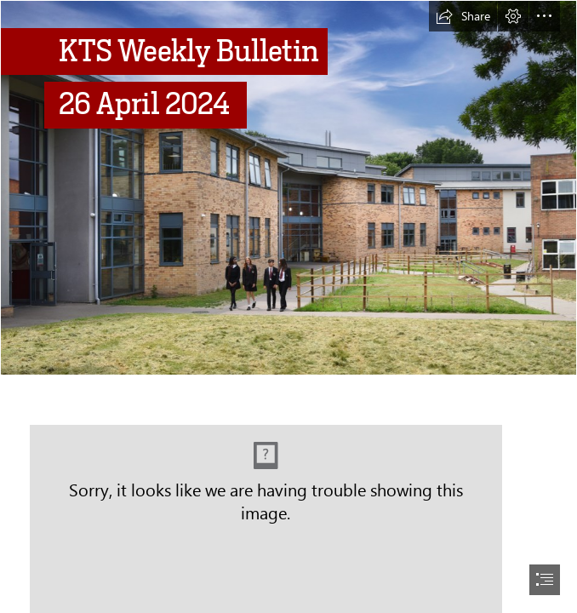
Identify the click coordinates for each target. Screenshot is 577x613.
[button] (463, 16)
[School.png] (288, 187)
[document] (288, 306)
